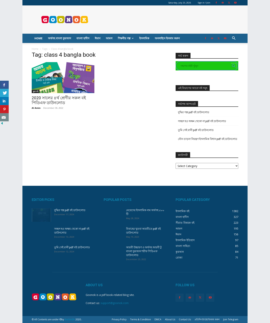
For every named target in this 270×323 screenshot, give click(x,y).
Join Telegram (230, 319)
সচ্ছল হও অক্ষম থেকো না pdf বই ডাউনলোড (202, 121)
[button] (233, 38)
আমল (109, 38)
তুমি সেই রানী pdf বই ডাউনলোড (196, 130)
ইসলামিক (144, 38)
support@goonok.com (115, 303)
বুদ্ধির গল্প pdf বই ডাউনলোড (193, 112)
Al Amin (36, 107)
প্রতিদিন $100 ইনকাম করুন (207, 319)
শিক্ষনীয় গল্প (126, 38)
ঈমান (97, 38)
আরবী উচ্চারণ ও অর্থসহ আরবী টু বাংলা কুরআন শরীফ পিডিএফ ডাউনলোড (144, 251)
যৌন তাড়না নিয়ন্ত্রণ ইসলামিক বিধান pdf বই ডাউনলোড (207, 139)
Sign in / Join (204, 2)
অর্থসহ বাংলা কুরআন (59, 38)
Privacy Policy (119, 319)
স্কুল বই (35, 91)
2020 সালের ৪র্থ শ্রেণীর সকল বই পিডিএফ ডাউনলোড (59, 100)
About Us (170, 319)
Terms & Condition (140, 319)
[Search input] (205, 66)
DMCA (158, 319)
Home (38, 38)
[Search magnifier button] (233, 66)
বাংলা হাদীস (82, 38)
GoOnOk (70, 319)
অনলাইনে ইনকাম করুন (167, 38)
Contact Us (185, 319)
